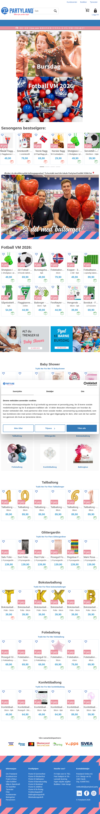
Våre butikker (11, 782)
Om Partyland (11, 774)
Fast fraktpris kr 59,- (62, 776)
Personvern (10, 800)
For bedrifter (11, 787)
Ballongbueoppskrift (36, 795)
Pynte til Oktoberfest (36, 776)
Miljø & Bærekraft (13, 784)
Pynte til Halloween (36, 779)
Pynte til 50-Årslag (35, 789)
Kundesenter (72, 2)
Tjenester (94, 2)
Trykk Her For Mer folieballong (51, 637)
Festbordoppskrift (35, 792)
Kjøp (37, 146)
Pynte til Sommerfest (36, 774)
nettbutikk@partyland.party (87, 787)
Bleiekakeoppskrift (35, 797)
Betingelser (10, 797)
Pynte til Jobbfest (35, 787)
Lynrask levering (60, 779)
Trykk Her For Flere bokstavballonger (50, 587)
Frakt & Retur (11, 779)
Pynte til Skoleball (35, 784)
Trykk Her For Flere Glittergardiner (51, 537)
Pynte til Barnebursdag (37, 782)
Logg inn (95, 15)
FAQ (8, 792)
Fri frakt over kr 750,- (62, 774)
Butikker (83, 2)
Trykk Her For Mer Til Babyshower (50, 369)
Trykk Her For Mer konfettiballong (50, 687)
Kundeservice (11, 776)
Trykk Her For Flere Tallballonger (50, 487)
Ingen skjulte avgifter (62, 782)
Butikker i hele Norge (62, 784)
